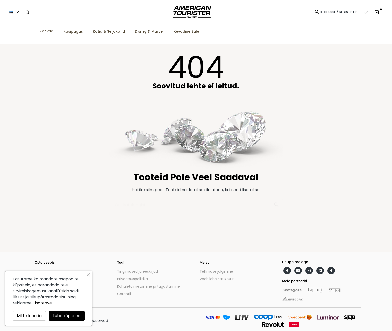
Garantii (124, 293)
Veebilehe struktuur (217, 278)
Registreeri (349, 12)
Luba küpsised (66, 316)
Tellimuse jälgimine (216, 271)
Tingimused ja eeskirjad (137, 271)
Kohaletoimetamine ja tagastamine (148, 286)
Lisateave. (43, 303)
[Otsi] (196, 202)
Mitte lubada (29, 316)
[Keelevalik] (15, 12)
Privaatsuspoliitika (132, 278)
